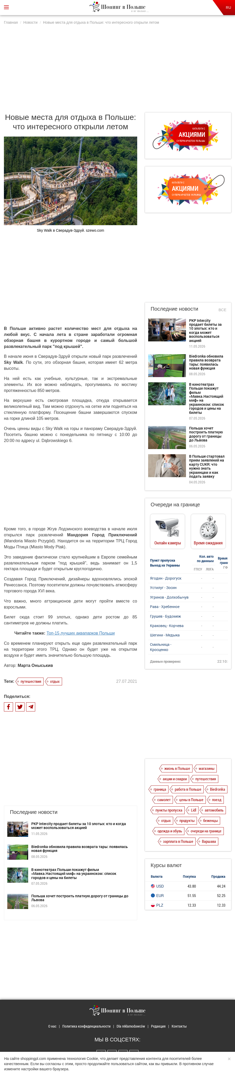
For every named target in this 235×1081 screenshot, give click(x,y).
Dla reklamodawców (131, 1026)
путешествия (31, 681)
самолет (164, 799)
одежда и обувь (170, 830)
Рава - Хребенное (164, 606)
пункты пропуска (168, 810)
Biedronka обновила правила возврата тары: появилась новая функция (79, 848)
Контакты (179, 1026)
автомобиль (214, 810)
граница (160, 789)
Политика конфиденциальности (86, 1026)
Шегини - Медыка (165, 634)
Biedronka (217, 789)
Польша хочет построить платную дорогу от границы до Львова (79, 897)
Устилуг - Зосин (163, 587)
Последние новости (174, 309)
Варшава (209, 841)
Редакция (158, 1026)
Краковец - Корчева (167, 625)
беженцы (210, 820)
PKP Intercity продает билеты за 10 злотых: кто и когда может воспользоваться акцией (78, 825)
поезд (216, 799)
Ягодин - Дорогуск (165, 578)
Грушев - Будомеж (165, 616)
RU (228, 7)
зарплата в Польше (178, 841)
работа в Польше (188, 789)
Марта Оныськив (35, 665)
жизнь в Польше (177, 768)
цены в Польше (191, 799)
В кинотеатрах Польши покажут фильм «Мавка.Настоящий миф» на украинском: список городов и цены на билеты (73, 873)
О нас (52, 1026)
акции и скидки (175, 778)
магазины (206, 768)
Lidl (193, 810)
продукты (187, 820)
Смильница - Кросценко (160, 647)
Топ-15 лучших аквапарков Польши (80, 633)
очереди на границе (206, 830)
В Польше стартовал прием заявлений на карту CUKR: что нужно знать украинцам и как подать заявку (207, 466)
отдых (55, 681)
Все (222, 310)
